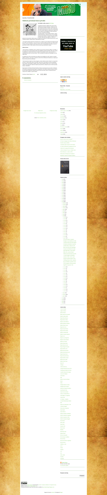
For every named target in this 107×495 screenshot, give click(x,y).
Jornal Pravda (62, 397)
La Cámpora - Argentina (64, 399)
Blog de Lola (62, 336)
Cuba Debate (62, 375)
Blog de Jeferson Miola (64, 330)
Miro (61, 125)
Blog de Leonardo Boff (64, 332)
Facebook (62, 87)
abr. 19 (65, 234)
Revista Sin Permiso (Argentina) (65, 440)
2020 (62, 188)
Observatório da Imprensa (64, 408)
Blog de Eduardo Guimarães (65, 323)
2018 (62, 192)
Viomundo (62, 458)
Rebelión (61, 429)
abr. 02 (65, 289)
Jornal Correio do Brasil (64, 391)
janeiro (64, 296)
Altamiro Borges (64, 462)
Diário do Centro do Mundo (64, 379)
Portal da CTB (62, 426)
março (64, 292)
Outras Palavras (63, 411)
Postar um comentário (27, 80)
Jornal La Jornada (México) (64, 393)
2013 (62, 200)
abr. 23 (65, 228)
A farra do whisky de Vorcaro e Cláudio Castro (68, 150)
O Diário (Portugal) (63, 406)
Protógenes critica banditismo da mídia (69, 240)
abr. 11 (65, 274)
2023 (62, 184)
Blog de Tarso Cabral (63, 359)
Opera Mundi (62, 409)
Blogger (61, 492)
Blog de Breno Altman (64, 319)
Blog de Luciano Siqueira (64, 339)
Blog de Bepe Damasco (64, 318)
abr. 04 (65, 286)
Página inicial (40, 110)
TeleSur (61, 447)
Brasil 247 (62, 363)
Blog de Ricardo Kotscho (64, 355)
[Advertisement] (40, 95)
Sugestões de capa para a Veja (68, 264)
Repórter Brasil (62, 433)
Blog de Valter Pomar (63, 361)
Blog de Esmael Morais (64, 328)
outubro (64, 206)
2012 (62, 201)
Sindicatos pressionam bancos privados (69, 253)
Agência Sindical (63, 310)
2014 (62, 198)
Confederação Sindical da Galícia (65, 370)
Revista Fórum (62, 438)
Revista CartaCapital (63, 435)
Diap (61, 377)
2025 (62, 180)
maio (63, 214)
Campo (61, 112)
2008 (62, 302)
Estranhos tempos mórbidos (64, 142)
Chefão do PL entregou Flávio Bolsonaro (67, 148)
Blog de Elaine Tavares (64, 325)
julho (63, 210)
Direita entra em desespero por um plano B (67, 153)
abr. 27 (65, 221)
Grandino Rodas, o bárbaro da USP (69, 245)
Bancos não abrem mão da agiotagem (69, 247)
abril (63, 215)
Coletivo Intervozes (63, 366)
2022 (62, 185)
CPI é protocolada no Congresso (68, 239)
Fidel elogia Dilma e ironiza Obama (69, 250)
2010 (62, 299)
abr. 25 (65, 225)
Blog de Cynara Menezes (64, 321)
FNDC (61, 382)
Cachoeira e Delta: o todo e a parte (69, 256)
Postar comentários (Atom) (41, 117)
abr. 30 (65, 217)
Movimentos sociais (63, 126)
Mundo (61, 128)
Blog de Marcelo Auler (64, 345)
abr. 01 (65, 290)
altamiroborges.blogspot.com (32, 485)
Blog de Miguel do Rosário (64, 346)
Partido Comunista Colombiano (65, 413)
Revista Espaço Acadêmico (64, 436)
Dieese (61, 381)
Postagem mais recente (27, 110)
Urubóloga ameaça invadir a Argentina (69, 260)
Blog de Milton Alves (63, 348)
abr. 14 (65, 270)
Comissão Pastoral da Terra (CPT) (66, 368)
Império (61, 119)
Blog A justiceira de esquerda (65, 314)
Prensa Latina (62, 427)
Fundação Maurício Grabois (65, 384)
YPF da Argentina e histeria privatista (69, 263)
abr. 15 (65, 268)
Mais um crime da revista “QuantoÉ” (66, 139)
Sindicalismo (62, 132)
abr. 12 (65, 273)
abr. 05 (65, 284)
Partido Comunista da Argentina (65, 415)
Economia (62, 116)
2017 (62, 193)
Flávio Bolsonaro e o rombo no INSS (66, 151)
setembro (64, 207)
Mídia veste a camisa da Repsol (68, 252)
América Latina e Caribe (64, 110)
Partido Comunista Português (65, 418)
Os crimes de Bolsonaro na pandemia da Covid (68, 146)
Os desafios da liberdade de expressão (69, 244)
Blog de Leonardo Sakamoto (65, 334)
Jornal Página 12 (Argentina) (65, 395)
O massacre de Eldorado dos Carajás (69, 248)
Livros (61, 121)
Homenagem (62, 117)
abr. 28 (65, 220)
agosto (64, 209)
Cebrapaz (61, 364)
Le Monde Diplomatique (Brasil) (65, 400)
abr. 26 (65, 223)
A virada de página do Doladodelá (69, 255)
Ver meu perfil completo (64, 465)
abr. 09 (65, 278)
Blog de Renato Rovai (64, 354)
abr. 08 (65, 279)
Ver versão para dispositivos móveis (40, 112)
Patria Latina (62, 422)
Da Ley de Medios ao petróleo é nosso (69, 261)
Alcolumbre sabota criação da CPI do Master (67, 144)
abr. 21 (65, 231)
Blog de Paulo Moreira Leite (65, 352)
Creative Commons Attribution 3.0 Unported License (47, 484)
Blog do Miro (23, 484)
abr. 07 (65, 281)
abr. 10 (65, 276)
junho (64, 212)
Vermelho (62, 456)
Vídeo (61, 134)
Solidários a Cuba (63, 444)
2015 (62, 196)
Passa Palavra (62, 420)
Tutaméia (61, 449)
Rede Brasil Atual (63, 431)
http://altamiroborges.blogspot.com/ (48, 487)
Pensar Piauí (62, 424)
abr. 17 (65, 237)
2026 (62, 179)
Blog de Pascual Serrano (64, 350)
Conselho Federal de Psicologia (65, 372)
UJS (61, 453)
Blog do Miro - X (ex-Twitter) (65, 89)
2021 (62, 187)
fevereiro (64, 294)
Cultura (61, 114)
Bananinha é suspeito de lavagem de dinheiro (67, 155)
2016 (62, 195)
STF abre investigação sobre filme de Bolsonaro (68, 141)
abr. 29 (65, 218)
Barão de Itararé (63, 312)
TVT (61, 451)
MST (61, 402)
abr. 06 (65, 282)
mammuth (53, 492)
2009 (62, 301)
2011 (62, 298)
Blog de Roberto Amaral (64, 357)
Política (61, 130)
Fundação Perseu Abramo (64, 386)
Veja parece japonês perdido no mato (69, 258)
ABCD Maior (51, 23)
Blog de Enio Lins (63, 327)
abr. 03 (65, 287)
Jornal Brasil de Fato (63, 390)
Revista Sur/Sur (63, 442)
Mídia (61, 123)
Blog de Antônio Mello (64, 316)
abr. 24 (65, 226)
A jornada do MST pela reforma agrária (69, 242)
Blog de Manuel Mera (64, 343)
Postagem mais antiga (53, 110)
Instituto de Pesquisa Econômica (65, 388)
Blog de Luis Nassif (63, 341)
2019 (62, 190)
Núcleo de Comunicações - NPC (65, 404)
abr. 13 (65, 271)
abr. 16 (65, 266)
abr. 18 (65, 236)
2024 (62, 182)
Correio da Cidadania (63, 373)
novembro (64, 204)
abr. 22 (65, 229)
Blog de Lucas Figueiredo (64, 337)
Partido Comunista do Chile (64, 417)
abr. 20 (65, 233)
